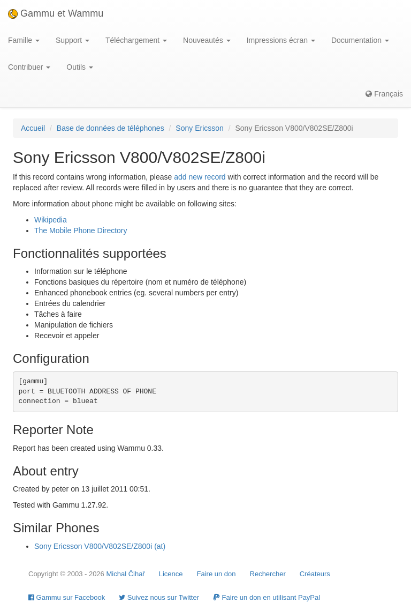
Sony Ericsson (199, 128)
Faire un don (216, 574)
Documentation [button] (360, 40)
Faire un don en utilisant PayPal (266, 597)
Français (384, 94)
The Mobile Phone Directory (80, 230)
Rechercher (268, 574)
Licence (171, 574)
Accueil (33, 128)
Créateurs (315, 574)
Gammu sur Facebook (66, 597)
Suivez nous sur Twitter (159, 597)
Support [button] (72, 40)
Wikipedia (50, 219)
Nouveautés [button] (207, 40)
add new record (200, 177)
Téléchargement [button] (136, 40)
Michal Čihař (125, 574)
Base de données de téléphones (110, 128)
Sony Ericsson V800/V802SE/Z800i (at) (99, 546)
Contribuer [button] (29, 67)
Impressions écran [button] (281, 40)
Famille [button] (24, 40)
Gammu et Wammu (55, 13)
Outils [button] (79, 67)
